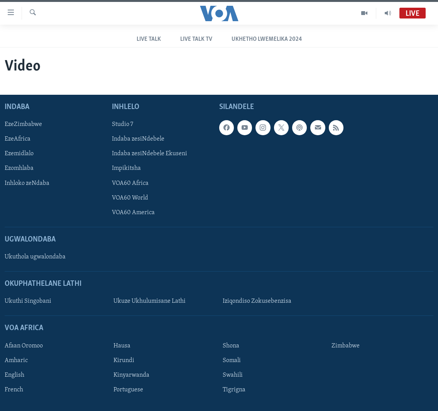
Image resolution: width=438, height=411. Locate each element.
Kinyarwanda (131, 375)
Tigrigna (234, 390)
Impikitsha (126, 169)
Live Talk (149, 39)
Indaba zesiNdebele (138, 139)
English (14, 375)
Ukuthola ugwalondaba (35, 257)
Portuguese (128, 390)
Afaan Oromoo (24, 346)
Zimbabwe (345, 346)
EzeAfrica (17, 139)
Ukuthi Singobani (28, 302)
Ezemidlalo (19, 154)
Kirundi (123, 360)
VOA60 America (133, 213)
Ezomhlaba (19, 169)
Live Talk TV (196, 39)
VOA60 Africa (130, 183)
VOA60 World (130, 198)
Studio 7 (122, 125)
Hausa (121, 346)
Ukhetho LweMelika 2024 (267, 39)
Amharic (16, 360)
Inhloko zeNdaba (27, 183)
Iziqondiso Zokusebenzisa (257, 302)
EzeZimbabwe (23, 125)
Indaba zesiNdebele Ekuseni (149, 154)
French (14, 390)
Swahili (233, 375)
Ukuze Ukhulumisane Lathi (149, 302)
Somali (232, 360)
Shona (231, 346)
